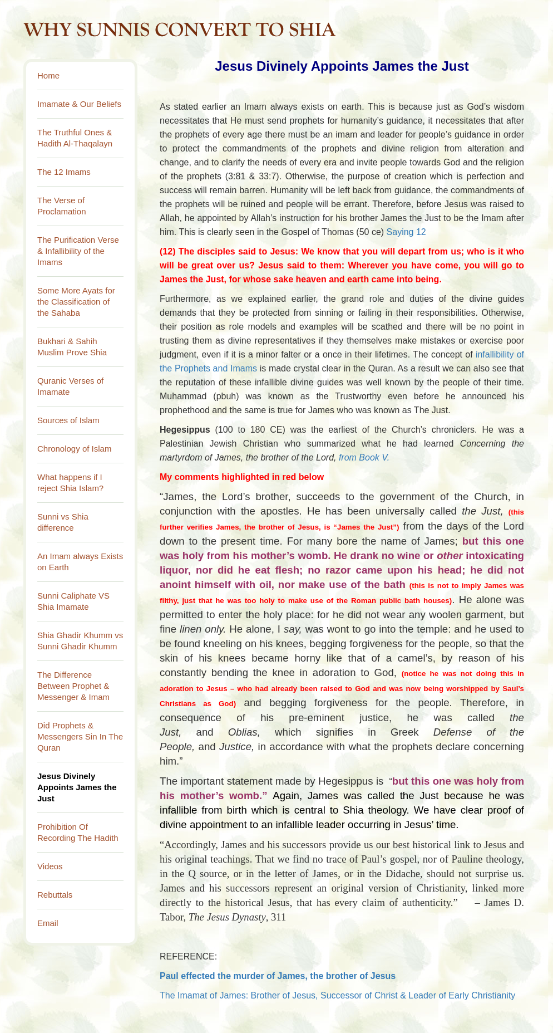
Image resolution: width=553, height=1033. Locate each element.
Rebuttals (54, 894)
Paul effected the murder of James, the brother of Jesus (278, 976)
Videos (50, 866)
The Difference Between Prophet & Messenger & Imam (73, 686)
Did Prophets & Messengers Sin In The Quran (80, 736)
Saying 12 (406, 232)
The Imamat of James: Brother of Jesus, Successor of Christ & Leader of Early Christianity (337, 995)
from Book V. (365, 457)
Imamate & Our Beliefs (79, 104)
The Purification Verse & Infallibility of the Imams (78, 251)
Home (48, 75)
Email (47, 923)
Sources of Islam (68, 420)
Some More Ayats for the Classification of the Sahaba (76, 301)
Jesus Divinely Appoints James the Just (77, 787)
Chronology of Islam (74, 448)
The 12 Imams (64, 172)
